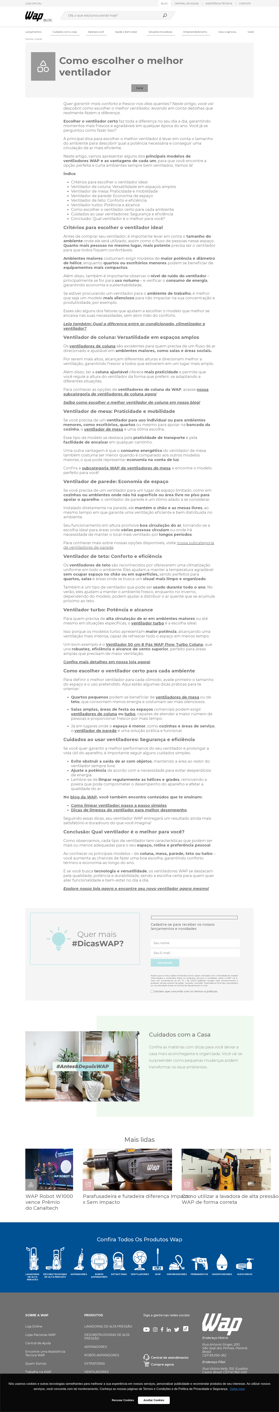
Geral (251, 31)
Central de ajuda (187, 3)
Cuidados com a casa (65, 31)
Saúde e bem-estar (126, 31)
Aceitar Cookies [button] (153, 1400)
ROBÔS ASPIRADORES (101, 1356)
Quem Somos (35, 1364)
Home (29, 39)
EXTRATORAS (94, 1364)
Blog (164, 3)
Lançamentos (33, 31)
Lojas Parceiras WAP (40, 1335)
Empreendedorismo (195, 31)
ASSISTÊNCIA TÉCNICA (219, 3)
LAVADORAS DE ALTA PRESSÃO (108, 1327)
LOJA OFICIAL (33, 3)
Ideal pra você (96, 31)
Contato (245, 3)
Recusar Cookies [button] (123, 1400)
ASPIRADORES (95, 1347)
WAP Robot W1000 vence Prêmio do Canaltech (49, 1202)
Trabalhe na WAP (38, 1372)
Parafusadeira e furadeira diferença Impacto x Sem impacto (137, 1199)
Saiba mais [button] (237, 1388)
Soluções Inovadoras (160, 31)
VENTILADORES (96, 1372)
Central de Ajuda (38, 1344)
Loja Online (33, 1327)
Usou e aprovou (227, 31)
